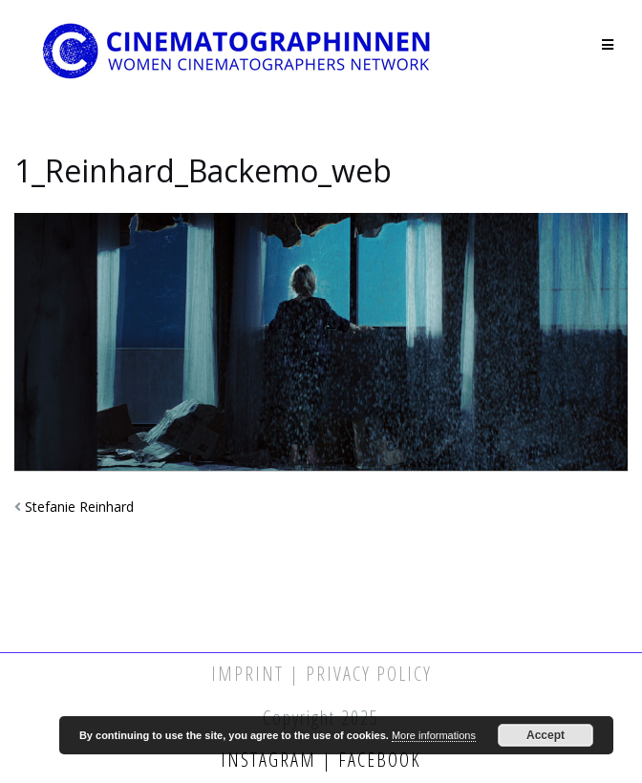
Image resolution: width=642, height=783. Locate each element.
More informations (434, 735)
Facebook (376, 759)
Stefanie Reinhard (79, 506)
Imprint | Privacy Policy (321, 674)
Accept (545, 735)
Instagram (271, 759)
